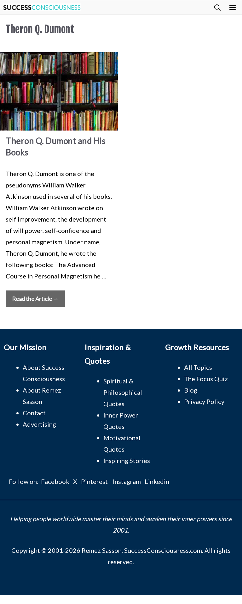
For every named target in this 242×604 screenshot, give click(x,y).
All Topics (198, 367)
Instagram (127, 481)
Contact (34, 413)
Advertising (39, 424)
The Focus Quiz (206, 378)
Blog (190, 390)
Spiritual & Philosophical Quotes (122, 392)
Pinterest (94, 481)
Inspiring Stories (126, 460)
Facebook (55, 481)
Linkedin (157, 481)
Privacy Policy (204, 401)
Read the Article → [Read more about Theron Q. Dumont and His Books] (35, 298)
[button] (217, 7)
